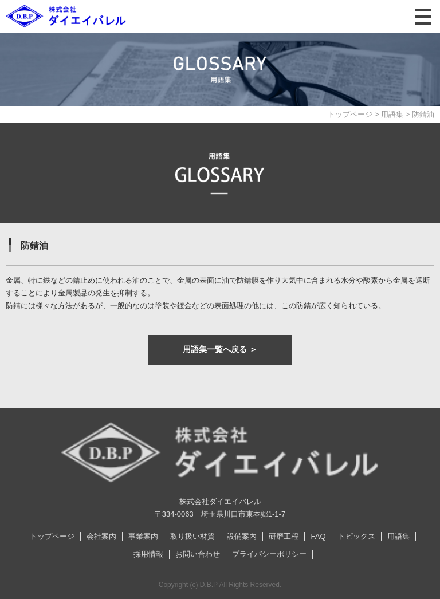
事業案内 (143, 536)
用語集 (392, 114)
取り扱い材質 (192, 536)
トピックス (356, 536)
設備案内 (242, 536)
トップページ (350, 114)
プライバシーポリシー (269, 554)
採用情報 (148, 554)
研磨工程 (283, 536)
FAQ (318, 536)
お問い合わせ (197, 554)
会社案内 (101, 536)
